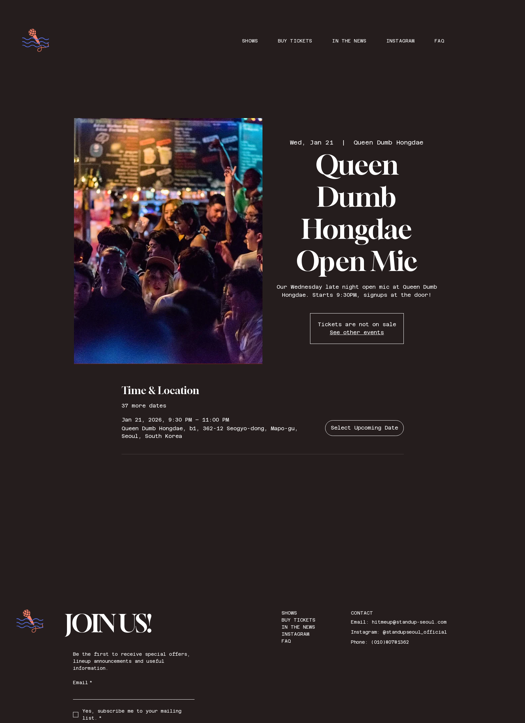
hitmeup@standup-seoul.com (409, 622)
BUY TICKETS (298, 620)
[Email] (132, 693)
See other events (357, 332)
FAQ (286, 641)
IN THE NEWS (298, 627)
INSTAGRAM (295, 634)
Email (82, 683)
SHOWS (289, 613)
